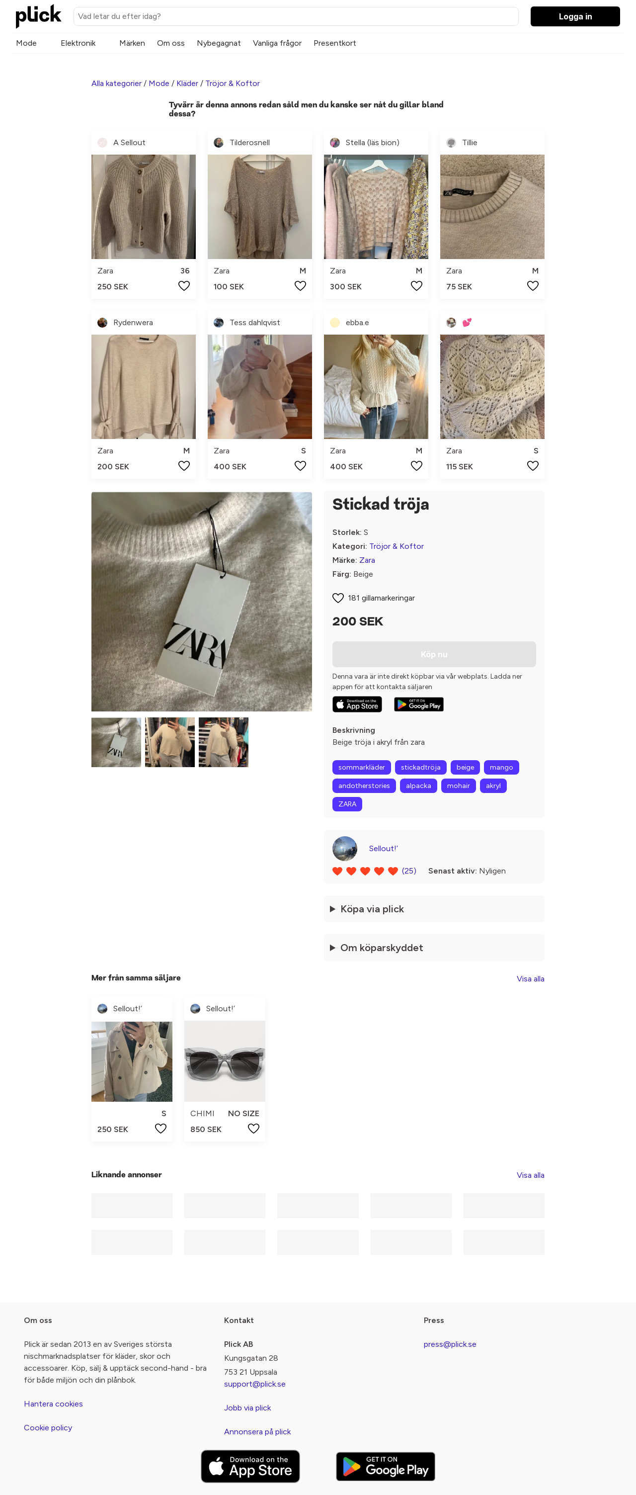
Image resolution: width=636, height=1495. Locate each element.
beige (465, 767)
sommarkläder (361, 767)
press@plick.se (450, 1344)
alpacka (418, 786)
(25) (409, 871)
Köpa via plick (372, 909)
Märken (132, 43)
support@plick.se (255, 1384)
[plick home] (39, 16)
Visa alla (531, 978)
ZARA (347, 804)
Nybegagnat (219, 43)
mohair (458, 786)
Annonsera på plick (257, 1431)
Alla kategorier (116, 83)
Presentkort (335, 43)
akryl (493, 786)
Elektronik (78, 43)
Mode (26, 43)
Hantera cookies (53, 1403)
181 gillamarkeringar (381, 598)
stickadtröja (421, 767)
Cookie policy (48, 1427)
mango (501, 767)
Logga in (575, 16)
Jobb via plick (247, 1407)
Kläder (187, 83)
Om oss (171, 43)
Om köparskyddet (381, 948)
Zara (367, 560)
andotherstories (364, 786)
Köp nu (434, 654)
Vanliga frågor (277, 43)
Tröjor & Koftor (232, 83)
